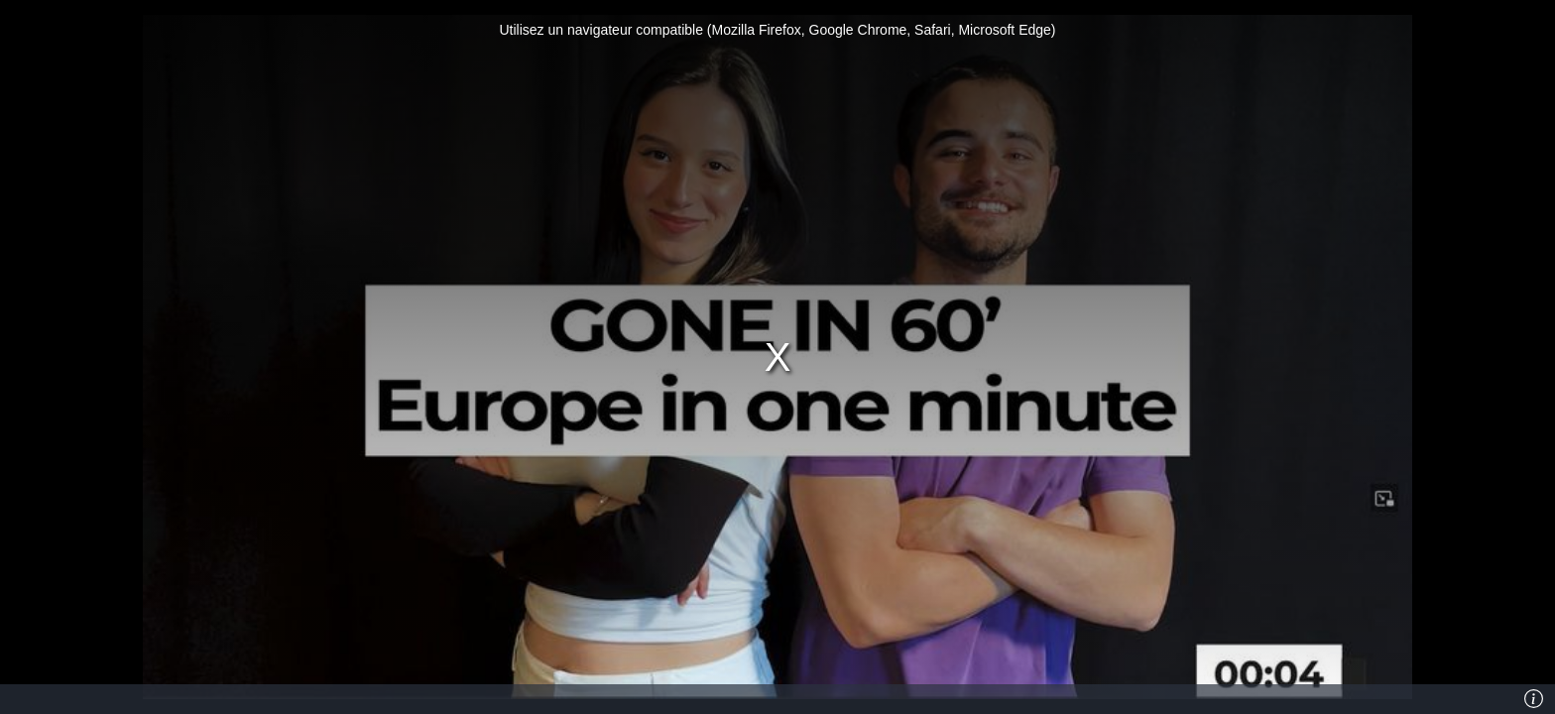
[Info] (1534, 699)
